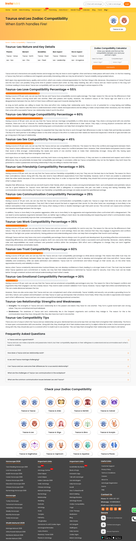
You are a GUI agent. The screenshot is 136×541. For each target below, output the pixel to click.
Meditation (73, 514)
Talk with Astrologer (76, 477)
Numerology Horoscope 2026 (16, 491)
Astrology (41, 507)
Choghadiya (42, 521)
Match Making (74, 494)
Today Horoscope (12, 501)
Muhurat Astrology (44, 491)
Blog (93, 10)
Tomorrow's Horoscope (14, 504)
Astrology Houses (76, 501)
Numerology (42, 494)
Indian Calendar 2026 (45, 480)
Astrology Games (44, 470)
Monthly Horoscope (13, 514)
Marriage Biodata (76, 497)
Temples (41, 514)
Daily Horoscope (75, 484)
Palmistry (41, 518)
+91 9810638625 (110, 502)
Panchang (53, 10)
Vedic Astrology (43, 484)
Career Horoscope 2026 (14, 477)
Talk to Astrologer (113, 4)
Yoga (71, 507)
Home (7, 10)
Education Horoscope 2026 (15, 484)
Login (127, 4)
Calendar (86, 10)
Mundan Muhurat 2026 (14, 538)
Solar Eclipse (42, 474)
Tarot (100, 10)
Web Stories (74, 521)
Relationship (42, 497)
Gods (40, 511)
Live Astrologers (75, 480)
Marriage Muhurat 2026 (14, 528)
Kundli (14, 10)
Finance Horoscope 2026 (14, 480)
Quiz (39, 466)
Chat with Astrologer (93, 4)
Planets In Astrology (45, 538)
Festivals (41, 504)
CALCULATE (110, 67)
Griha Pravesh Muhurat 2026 (15, 532)
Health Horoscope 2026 (14, 474)
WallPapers (73, 528)
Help (102, 490)
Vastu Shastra (43, 531)
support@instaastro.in (113, 505)
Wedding (41, 501)
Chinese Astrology (44, 487)
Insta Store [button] (63, 10)
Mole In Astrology (76, 538)
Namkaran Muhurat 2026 (14, 535)
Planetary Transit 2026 (45, 534)
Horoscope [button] (36, 10)
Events (103, 486)
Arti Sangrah (74, 524)
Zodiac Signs (74, 534)
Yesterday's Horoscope (14, 508)
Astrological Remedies (45, 528)
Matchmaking (24, 10)
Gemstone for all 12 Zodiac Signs (49, 524)
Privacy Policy (106, 469)
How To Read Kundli (76, 491)
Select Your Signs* (97, 58)
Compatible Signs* (117, 58)
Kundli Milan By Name (77, 466)
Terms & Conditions (108, 473)
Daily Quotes (74, 531)
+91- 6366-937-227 (112, 499)
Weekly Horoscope (12, 511)
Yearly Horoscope (12, 518)
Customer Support (107, 466)
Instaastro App (75, 474)
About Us (104, 480)
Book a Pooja (74, 470)
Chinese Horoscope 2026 (14, 487)
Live (45, 9)
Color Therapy (75, 511)
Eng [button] (105, 10)
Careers (104, 476)
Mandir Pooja (76, 9)
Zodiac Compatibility (18, 42)
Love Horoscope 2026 (13, 470)
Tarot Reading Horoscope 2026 (17, 467)
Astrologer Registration (109, 483)
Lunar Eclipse (42, 477)
